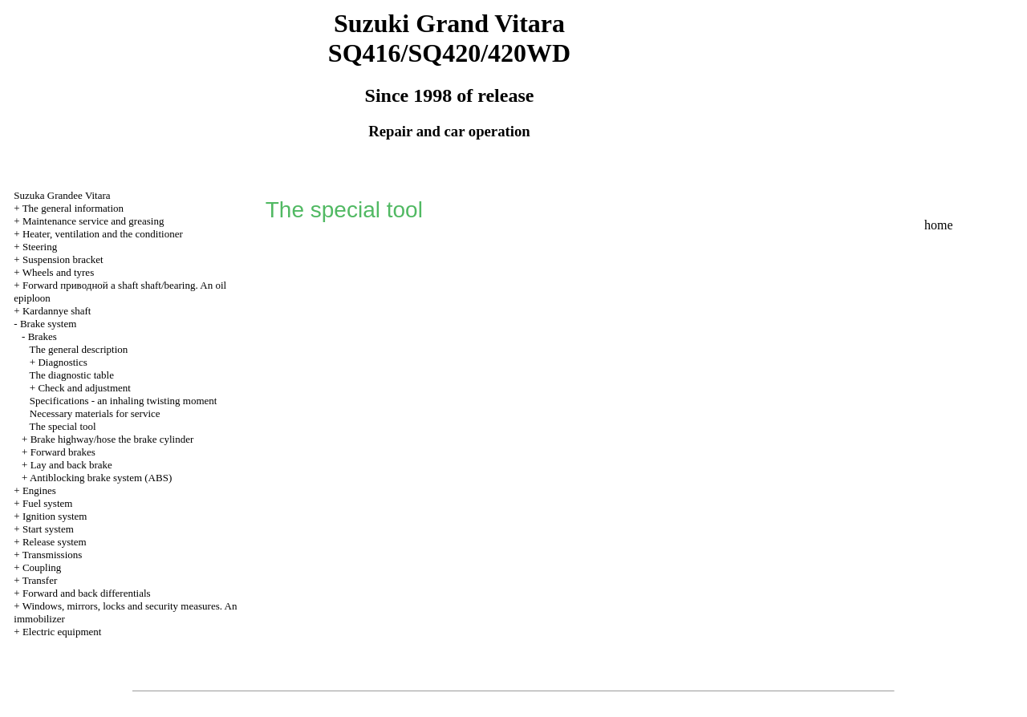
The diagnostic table (72, 375)
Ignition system (54, 516)
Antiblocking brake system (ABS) (101, 478)
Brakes (42, 336)
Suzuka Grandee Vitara (62, 195)
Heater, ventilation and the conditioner (102, 234)
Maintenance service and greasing (93, 221)
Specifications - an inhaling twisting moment (123, 401)
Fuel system (47, 503)
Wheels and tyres (58, 272)
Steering (39, 247)
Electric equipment (62, 632)
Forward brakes (62, 452)
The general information (73, 208)
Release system (54, 542)
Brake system (48, 324)
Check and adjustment (84, 388)
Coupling (41, 567)
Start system (48, 529)
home (938, 225)
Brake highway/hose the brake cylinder (112, 439)
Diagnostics (62, 362)
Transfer (40, 580)
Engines (39, 490)
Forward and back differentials (86, 593)
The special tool (63, 426)
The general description (79, 349)
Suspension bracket (63, 259)
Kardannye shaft (56, 311)
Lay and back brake (71, 465)
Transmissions (52, 555)
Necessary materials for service (95, 413)
